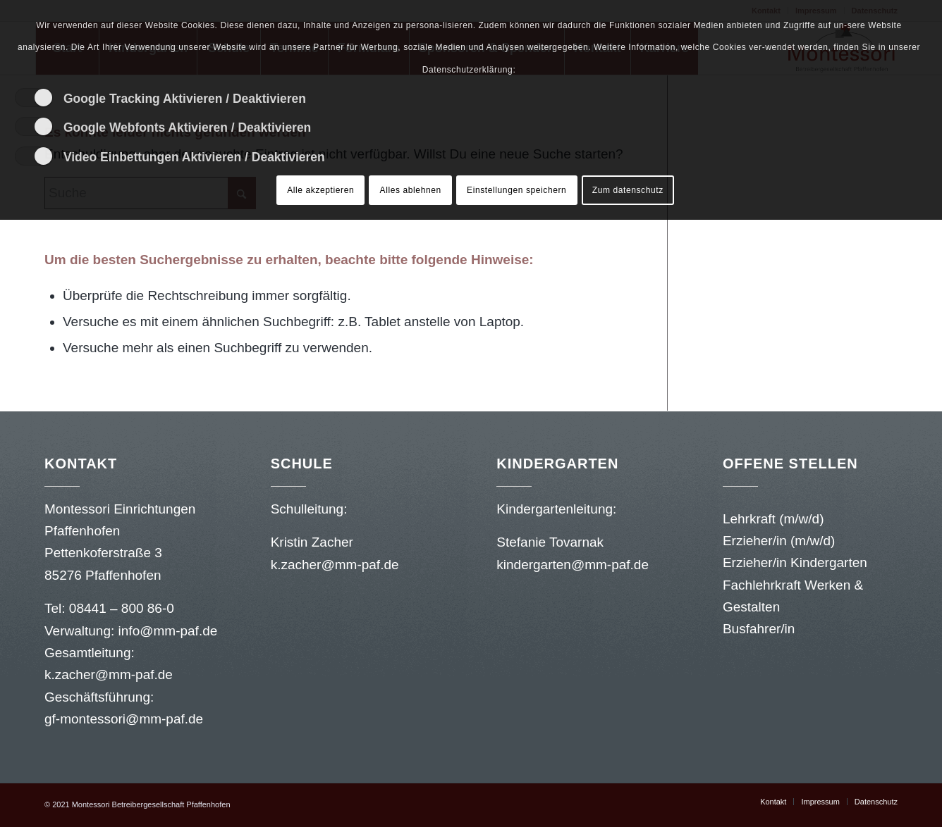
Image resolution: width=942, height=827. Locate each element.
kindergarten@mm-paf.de (574, 564)
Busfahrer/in (759, 628)
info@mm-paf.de (168, 630)
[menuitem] (773, 801)
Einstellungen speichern (516, 190)
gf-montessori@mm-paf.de (123, 718)
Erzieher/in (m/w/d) (779, 540)
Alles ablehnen (410, 190)
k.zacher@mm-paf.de (110, 674)
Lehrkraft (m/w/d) (773, 518)
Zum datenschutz (627, 190)
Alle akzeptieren (320, 190)
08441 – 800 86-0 (121, 608)
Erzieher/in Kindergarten (795, 562)
